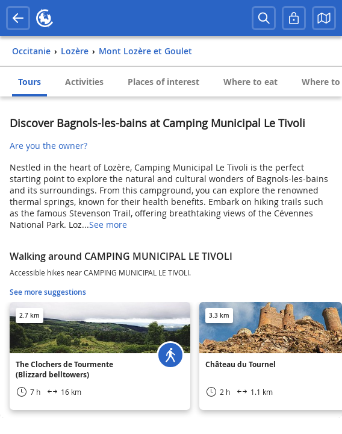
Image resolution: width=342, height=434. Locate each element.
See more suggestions (48, 292)
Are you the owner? (48, 145)
